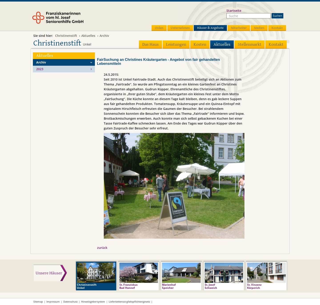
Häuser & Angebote (210, 28)
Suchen (277, 16)
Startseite (233, 10)
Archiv (104, 36)
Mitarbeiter (239, 28)
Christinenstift (66, 36)
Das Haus (150, 44)
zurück (102, 248)
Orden (159, 28)
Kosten (200, 44)
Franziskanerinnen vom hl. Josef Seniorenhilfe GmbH (66, 19)
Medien (259, 28)
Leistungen (176, 44)
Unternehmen (180, 28)
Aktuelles (88, 36)
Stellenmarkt (249, 44)
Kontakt (277, 28)
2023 (39, 69)
